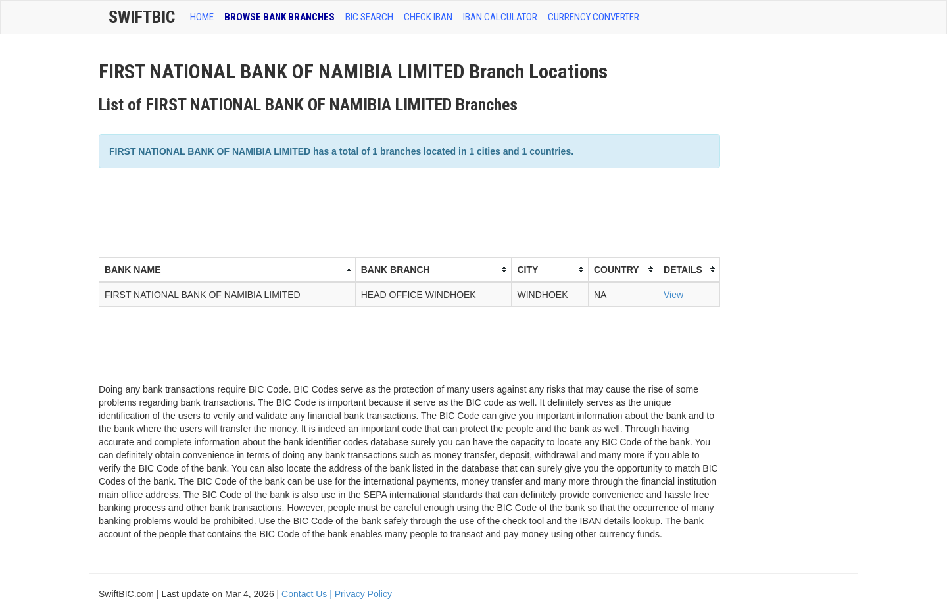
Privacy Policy (363, 594)
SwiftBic (142, 17)
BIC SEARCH (369, 17)
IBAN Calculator (500, 17)
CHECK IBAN (428, 17)
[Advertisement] (338, 211)
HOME (202, 17)
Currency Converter (593, 17)
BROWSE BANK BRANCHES (279, 17)
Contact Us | (308, 594)
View (673, 294)
